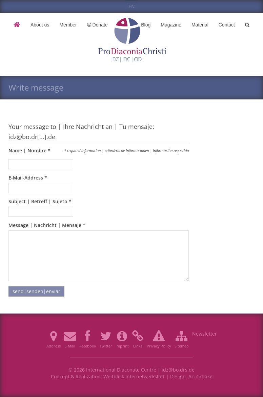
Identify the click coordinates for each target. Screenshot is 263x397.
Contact (227, 24)
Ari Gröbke (200, 376)
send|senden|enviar (36, 291)
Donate (97, 24)
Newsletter (204, 333)
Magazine (171, 24)
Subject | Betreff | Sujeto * (40, 201)
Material (199, 24)
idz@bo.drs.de (178, 369)
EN (131, 6)
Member (68, 24)
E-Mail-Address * (27, 177)
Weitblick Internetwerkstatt (134, 376)
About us (40, 24)
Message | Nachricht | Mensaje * (46, 225)
